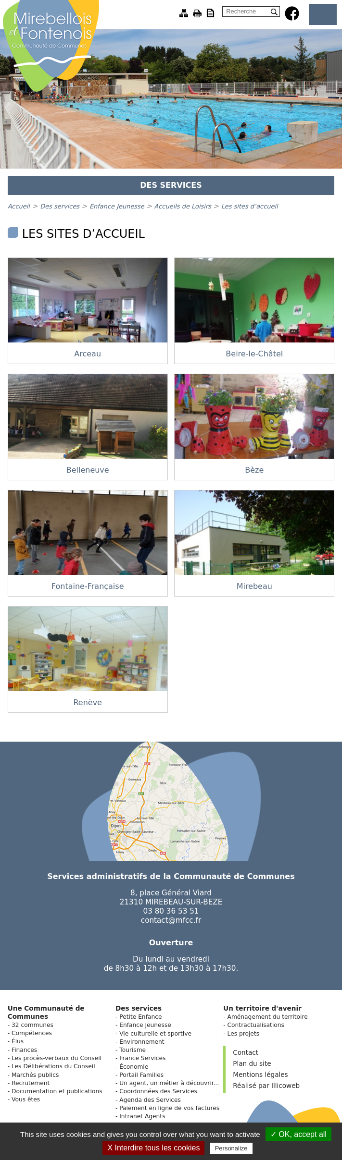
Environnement (141, 1041)
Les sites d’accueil (249, 206)
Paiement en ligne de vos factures (169, 1108)
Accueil (19, 206)
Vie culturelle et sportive (155, 1033)
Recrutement (31, 1083)
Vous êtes (26, 1099)
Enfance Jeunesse (117, 206)
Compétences (32, 1033)
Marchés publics (35, 1075)
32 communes (32, 1025)
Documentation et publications (57, 1091)
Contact (245, 1052)
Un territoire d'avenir (262, 1008)
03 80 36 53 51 (171, 911)
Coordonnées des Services (158, 1091)
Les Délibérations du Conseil (53, 1066)
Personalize (231, 1148)
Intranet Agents (142, 1116)
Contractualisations (256, 1025)
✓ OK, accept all (298, 1134)
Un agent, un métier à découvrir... (169, 1083)
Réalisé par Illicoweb (266, 1085)
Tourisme (132, 1050)
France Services (142, 1058)
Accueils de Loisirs (183, 206)
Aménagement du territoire (268, 1016)
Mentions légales (260, 1074)
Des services (60, 206)
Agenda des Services (150, 1100)
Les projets (244, 1033)
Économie (133, 1066)
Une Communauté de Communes (46, 1012)
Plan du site (252, 1063)
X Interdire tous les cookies (153, 1148)
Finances (24, 1050)
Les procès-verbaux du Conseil (56, 1058)
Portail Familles (141, 1075)
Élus (18, 1041)
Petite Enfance (140, 1016)
